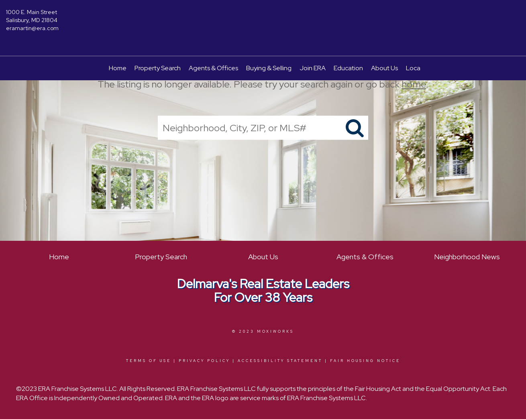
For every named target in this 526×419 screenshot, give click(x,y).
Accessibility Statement (280, 360)
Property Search (158, 68)
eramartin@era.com (32, 28)
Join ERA (313, 68)
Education (348, 68)
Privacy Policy (204, 360)
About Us (384, 68)
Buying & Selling (269, 68)
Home (117, 68)
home (414, 84)
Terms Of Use (148, 360)
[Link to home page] (263, 18)
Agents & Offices (213, 68)
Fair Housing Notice (365, 360)
